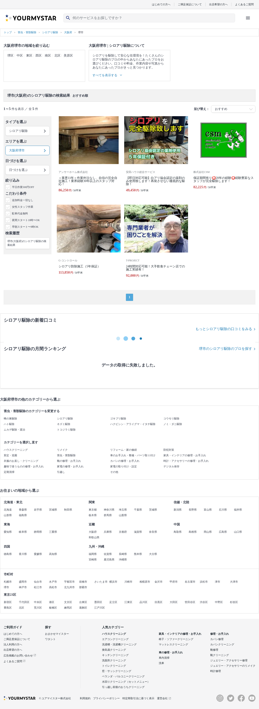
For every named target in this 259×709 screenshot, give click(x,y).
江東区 (128, 602)
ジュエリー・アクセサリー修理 (228, 660)
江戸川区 (99, 607)
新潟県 (178, 509)
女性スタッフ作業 (22, 206)
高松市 (53, 587)
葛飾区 (83, 607)
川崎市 (128, 581)
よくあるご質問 (244, 4)
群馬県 (108, 515)
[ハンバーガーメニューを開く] (248, 18)
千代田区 (24, 602)
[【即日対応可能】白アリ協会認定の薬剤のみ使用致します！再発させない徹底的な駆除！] (156, 156)
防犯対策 (168, 449)
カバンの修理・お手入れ (124, 460)
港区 (51, 602)
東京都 (93, 509)
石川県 (223, 509)
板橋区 (53, 607)
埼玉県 (123, 509)
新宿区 (8, 602)
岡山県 (208, 531)
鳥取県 (178, 531)
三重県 (53, 531)
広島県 (223, 531)
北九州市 (69, 587)
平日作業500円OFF (23, 187)
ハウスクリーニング (16, 449)
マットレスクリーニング (173, 644)
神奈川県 (109, 509)
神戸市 (23, 587)
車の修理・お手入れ (171, 652)
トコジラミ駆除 (66, 429)
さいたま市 (101, 581)
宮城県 (53, 509)
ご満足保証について (190, 4)
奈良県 (153, 531)
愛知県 (8, 531)
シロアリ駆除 (65, 418)
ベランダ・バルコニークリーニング (123, 676)
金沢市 (159, 581)
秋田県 (68, 509)
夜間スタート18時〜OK (26, 220)
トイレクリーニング (114, 665)
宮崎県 (93, 559)
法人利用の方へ (13, 644)
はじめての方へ (161, 4)
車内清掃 (164, 657)
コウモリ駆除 (171, 418)
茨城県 (153, 509)
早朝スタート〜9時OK (25, 226)
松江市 (38, 587)
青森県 (23, 509)
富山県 (208, 509)
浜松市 (204, 581)
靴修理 (214, 649)
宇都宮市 (69, 581)
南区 (48, 55)
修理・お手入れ (219, 633)
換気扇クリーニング (114, 649)
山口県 (238, 531)
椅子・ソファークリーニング (176, 639)
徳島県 (8, 554)
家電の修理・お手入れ (70, 466)
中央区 (38, 602)
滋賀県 (138, 531)
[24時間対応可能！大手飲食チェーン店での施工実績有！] (156, 243)
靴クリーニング (219, 655)
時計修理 (215, 671)
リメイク (62, 449)
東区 (29, 55)
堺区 (10, 55)
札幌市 (8, 581)
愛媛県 (38, 554)
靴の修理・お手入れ (69, 460)
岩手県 (38, 509)
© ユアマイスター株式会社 (55, 698)
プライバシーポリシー (106, 698)
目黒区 (159, 602)
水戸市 (53, 581)
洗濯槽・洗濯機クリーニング (119, 644)
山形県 (8, 515)
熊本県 (138, 554)
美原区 (68, 55)
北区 (57, 55)
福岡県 (93, 554)
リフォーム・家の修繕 (123, 449)
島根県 (193, 531)
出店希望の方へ (218, 4)
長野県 (193, 509)
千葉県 (138, 509)
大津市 (234, 581)
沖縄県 (123, 559)
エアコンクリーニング (115, 639)
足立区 (113, 602)
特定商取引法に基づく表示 (138, 698)
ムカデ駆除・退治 (14, 429)
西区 (38, 55)
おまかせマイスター (57, 633)
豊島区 (8, 607)
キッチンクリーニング (115, 655)
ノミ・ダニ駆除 (172, 424)
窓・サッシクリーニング (116, 671)
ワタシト (50, 639)
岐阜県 (23, 531)
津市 (217, 581)
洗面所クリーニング (114, 660)
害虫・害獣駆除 (66, 455)
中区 (20, 55)
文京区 (68, 602)
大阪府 (93, 531)
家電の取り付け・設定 (123, 466)
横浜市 (113, 581)
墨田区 (98, 602)
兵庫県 (108, 531)
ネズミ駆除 (63, 424)
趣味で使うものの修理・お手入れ (24, 466)
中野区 (219, 602)
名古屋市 (190, 581)
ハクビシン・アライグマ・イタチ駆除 (132, 424)
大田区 (174, 602)
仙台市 (38, 581)
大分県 (153, 554)
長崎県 (123, 554)
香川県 (23, 554)
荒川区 (38, 607)
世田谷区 (190, 602)
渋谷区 (204, 602)
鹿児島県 (109, 559)
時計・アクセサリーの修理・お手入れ (186, 460)
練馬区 (68, 607)
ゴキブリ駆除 (118, 418)
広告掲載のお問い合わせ (20, 655)
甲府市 (174, 581)
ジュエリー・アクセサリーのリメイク (232, 665)
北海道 (8, 509)
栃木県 (93, 515)
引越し (61, 472)
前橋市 (83, 581)
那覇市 (83, 587)
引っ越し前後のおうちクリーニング (123, 687)
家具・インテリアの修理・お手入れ (184, 455)
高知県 (53, 554)
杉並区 (234, 602)
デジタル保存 (171, 466)
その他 (114, 472)
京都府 (123, 531)
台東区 (83, 602)
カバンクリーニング (222, 644)
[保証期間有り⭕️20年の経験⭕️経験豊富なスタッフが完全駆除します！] (223, 156)
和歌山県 (94, 537)
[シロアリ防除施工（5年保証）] (89, 243)
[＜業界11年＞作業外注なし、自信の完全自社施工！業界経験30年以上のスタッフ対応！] (89, 156)
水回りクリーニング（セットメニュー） (126, 681)
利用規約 (85, 698)
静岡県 (38, 531)
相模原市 (144, 581)
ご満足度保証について (17, 639)
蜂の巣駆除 (10, 418)
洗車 (161, 663)
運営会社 (164, 698)
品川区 (143, 602)
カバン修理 (217, 639)
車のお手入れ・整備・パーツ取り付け (132, 455)
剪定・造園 (10, 455)
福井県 (238, 509)
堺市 (6, 587)
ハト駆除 (9, 424)
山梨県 (123, 515)
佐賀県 (108, 554)
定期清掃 (9, 472)
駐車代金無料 (20, 213)
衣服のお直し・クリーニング (21, 460)
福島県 (23, 515)
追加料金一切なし (22, 200)
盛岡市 (23, 581)
